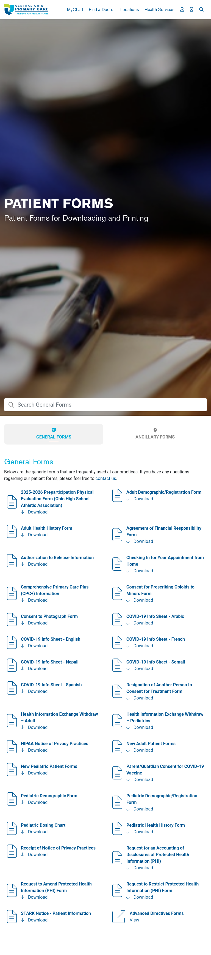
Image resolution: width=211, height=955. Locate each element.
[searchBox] (105, 404)
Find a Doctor (102, 9)
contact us (106, 478)
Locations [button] (129, 9)
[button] (182, 9)
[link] (26, 9)
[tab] (53, 434)
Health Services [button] (159, 9)
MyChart (75, 9)
